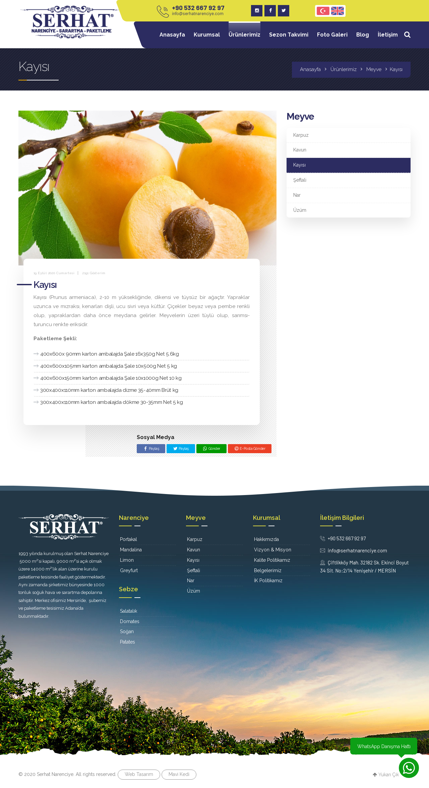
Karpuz (301, 135)
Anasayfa (172, 35)
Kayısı (299, 165)
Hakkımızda (266, 539)
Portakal (128, 539)
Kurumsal (207, 35)
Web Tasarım (139, 774)
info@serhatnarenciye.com (198, 13)
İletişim (388, 35)
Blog (362, 35)
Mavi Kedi (179, 774)
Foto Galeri (332, 35)
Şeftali (299, 180)
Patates (127, 642)
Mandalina (131, 549)
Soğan (127, 631)
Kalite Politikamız (272, 560)
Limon (127, 560)
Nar (297, 195)
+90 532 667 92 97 (198, 7)
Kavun (299, 150)
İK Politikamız (268, 580)
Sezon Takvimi (288, 35)
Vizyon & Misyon (272, 549)
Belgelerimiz (268, 570)
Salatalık (128, 611)
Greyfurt (129, 570)
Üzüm (299, 210)
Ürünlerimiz (244, 35)
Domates (129, 621)
